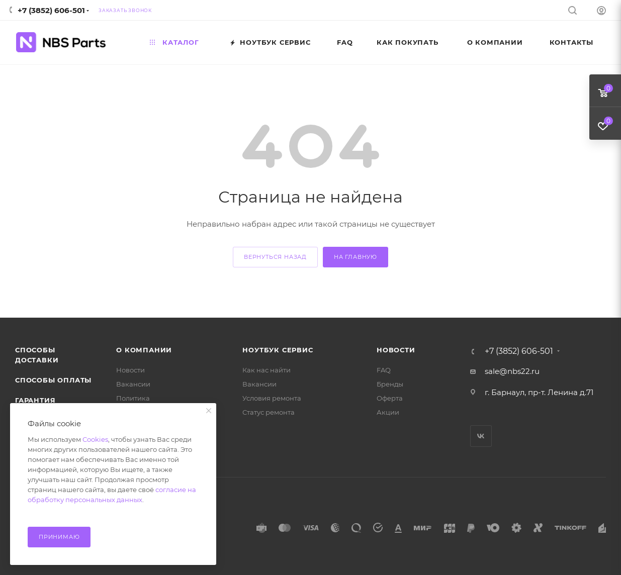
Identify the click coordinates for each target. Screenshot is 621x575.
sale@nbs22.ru (512, 371)
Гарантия (35, 400)
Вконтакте (481, 436)
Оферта (390, 398)
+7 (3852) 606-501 (51, 10)
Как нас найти (266, 370)
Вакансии (133, 384)
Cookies (95, 439)
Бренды (390, 384)
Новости (130, 370)
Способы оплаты (53, 380)
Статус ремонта (268, 412)
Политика (133, 398)
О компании (144, 350)
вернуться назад (275, 256)
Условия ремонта (271, 398)
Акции (388, 412)
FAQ (384, 370)
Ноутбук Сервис (277, 350)
